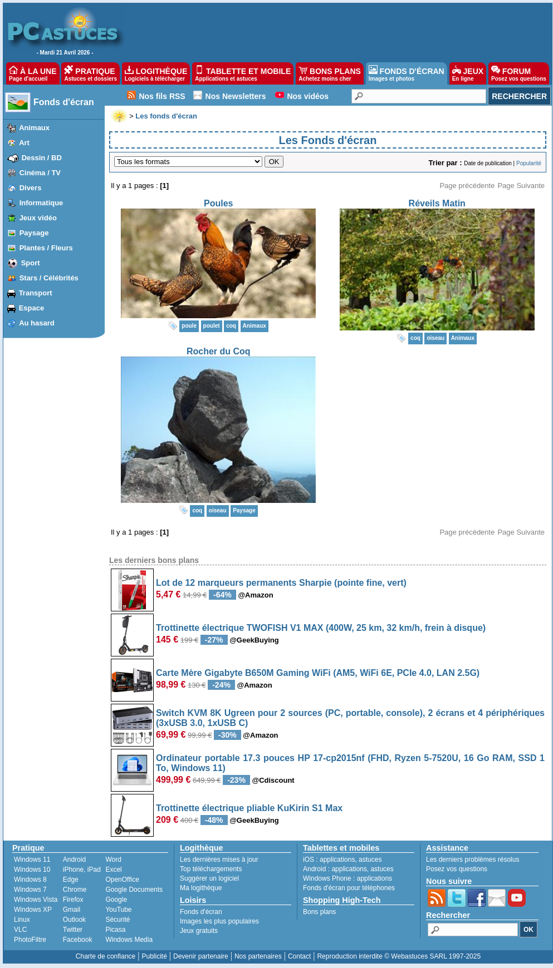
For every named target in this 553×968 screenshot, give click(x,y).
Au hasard (37, 323)
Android (74, 859)
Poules (218, 203)
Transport (35, 293)
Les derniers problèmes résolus (472, 859)
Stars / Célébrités (49, 278)
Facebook (77, 940)
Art (24, 143)
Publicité (154, 956)
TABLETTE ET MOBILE (243, 73)
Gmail (71, 909)
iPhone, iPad (82, 869)
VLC (20, 930)
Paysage (34, 233)
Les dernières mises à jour (219, 859)
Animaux (34, 128)
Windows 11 (32, 859)
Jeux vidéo (38, 218)
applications (337, 859)
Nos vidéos (308, 96)
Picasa (115, 930)
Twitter (72, 930)
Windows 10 (32, 869)
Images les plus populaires (219, 921)
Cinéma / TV (40, 173)
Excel (113, 869)
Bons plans (319, 912)
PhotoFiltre (30, 940)
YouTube (118, 909)
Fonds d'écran (63, 102)
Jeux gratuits (199, 931)
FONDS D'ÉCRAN (406, 73)
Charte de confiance (105, 956)
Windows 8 (30, 879)
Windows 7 (30, 889)
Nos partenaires (258, 956)
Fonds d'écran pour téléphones (349, 888)
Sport (30, 263)
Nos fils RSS (162, 96)
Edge (71, 879)
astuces (370, 859)
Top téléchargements (211, 869)
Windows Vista (35, 899)
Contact (299, 956)
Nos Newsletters (235, 96)
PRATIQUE (90, 73)
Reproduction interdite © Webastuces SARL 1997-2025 (399, 956)
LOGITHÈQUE (156, 73)
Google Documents (134, 889)
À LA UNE (32, 73)
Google (116, 899)
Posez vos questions (456, 869)
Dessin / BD (42, 158)
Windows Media (129, 940)
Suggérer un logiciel (209, 878)
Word (113, 859)
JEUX (467, 73)
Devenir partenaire (200, 956)
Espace (32, 308)
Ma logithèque (201, 888)
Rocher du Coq (219, 351)
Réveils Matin (437, 203)
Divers (30, 188)
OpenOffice (122, 879)
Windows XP (33, 909)
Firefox (73, 899)
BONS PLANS (329, 73)
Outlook (74, 919)
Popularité (528, 163)
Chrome (75, 889)
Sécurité (117, 919)
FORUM (518, 73)
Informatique (41, 203)
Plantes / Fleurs (46, 248)
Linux (22, 919)
